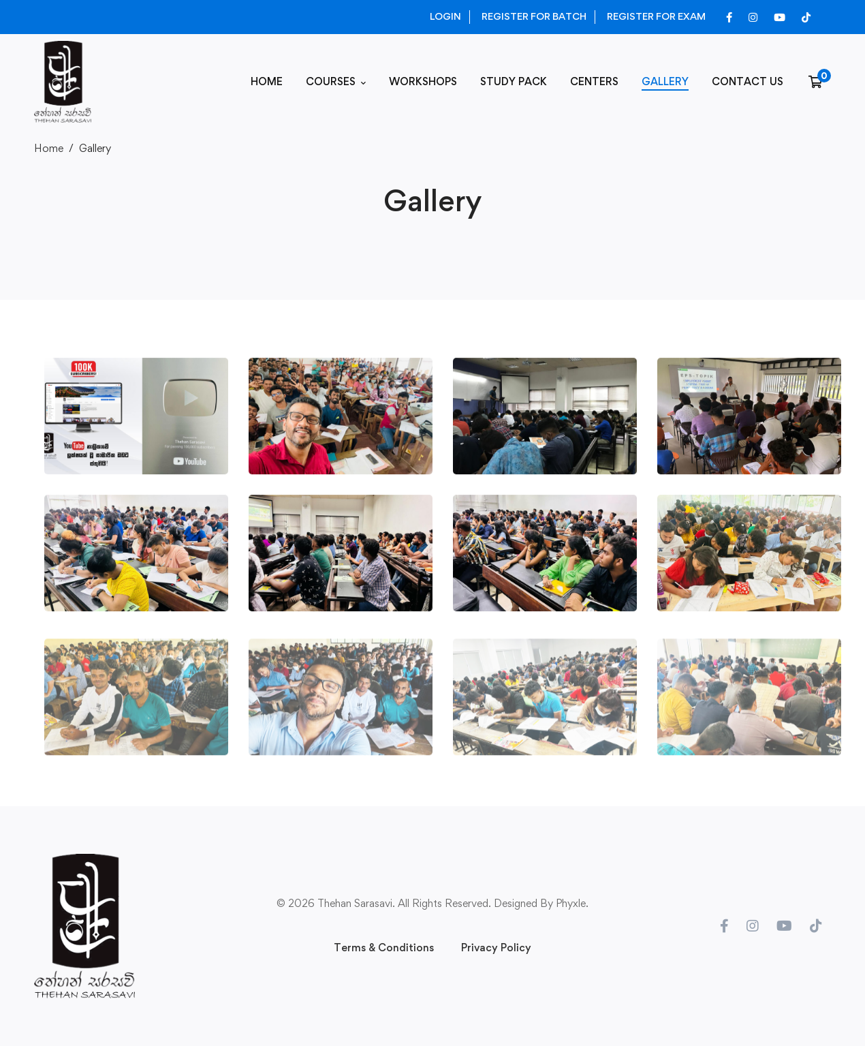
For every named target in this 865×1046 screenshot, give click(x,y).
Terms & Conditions (384, 947)
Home (48, 148)
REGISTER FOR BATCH (534, 16)
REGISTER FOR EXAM (656, 16)
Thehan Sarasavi (354, 903)
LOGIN (445, 16)
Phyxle (571, 903)
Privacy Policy (496, 947)
